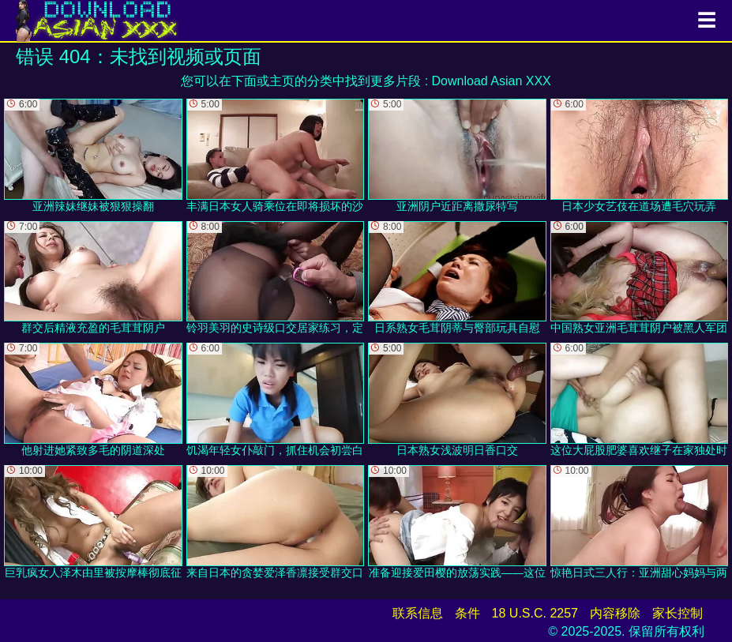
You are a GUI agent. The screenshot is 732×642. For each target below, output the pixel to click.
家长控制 (677, 613)
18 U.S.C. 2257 (535, 613)
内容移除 (615, 613)
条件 (467, 613)
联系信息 (417, 613)
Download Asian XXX (491, 81)
